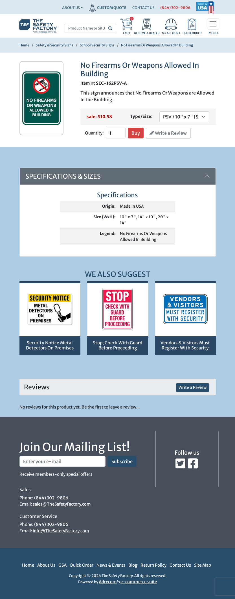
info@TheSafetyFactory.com (61, 530)
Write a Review (168, 133)
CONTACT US (143, 7)
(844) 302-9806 (175, 7)
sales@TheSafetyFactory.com (62, 504)
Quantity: (94, 133)
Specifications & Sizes (63, 176)
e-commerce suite (138, 581)
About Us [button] (71, 7)
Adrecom (108, 581)
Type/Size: (141, 116)
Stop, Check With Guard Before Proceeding (117, 345)
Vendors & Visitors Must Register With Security (185, 345)
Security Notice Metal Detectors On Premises (50, 345)
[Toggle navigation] (213, 24)
